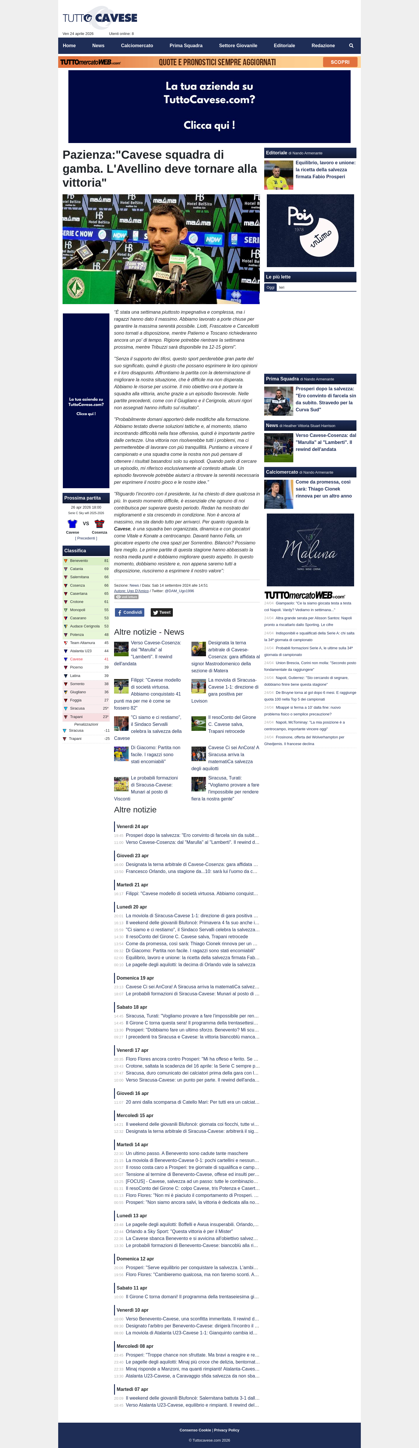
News (134, 585)
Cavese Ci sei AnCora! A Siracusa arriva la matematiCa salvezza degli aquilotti (207, 986)
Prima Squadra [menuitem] (186, 45)
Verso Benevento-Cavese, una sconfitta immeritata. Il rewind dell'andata (200, 1318)
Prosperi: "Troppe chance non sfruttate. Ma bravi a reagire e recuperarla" (201, 1354)
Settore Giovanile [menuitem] (238, 45)
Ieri (281, 287)
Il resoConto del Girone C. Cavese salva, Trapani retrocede (232, 724)
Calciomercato (282, 472)
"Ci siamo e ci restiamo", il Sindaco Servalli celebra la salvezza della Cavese (204, 929)
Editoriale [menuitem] (284, 45)
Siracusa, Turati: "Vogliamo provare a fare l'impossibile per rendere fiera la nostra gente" (217, 1015)
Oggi (270, 287)
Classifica (75, 550)
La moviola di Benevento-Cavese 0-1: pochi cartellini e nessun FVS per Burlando (209, 1160)
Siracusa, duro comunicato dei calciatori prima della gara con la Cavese (200, 1072)
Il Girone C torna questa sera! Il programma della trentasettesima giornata (202, 1022)
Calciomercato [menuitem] (137, 45)
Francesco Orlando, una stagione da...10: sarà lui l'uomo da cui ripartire (200, 871)
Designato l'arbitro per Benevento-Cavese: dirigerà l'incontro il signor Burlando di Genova (218, 1325)
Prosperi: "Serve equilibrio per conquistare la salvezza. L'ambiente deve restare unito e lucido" (223, 1267)
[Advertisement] (310, 332)
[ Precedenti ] (86, 538)
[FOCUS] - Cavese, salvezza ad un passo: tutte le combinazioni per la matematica (210, 1181)
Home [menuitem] (69, 45)
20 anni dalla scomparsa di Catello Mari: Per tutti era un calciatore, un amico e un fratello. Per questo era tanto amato (247, 1102)
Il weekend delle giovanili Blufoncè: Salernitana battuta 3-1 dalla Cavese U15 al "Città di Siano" (224, 1398)
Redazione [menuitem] (323, 45)
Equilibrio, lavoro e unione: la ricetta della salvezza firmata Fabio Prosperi (201, 957)
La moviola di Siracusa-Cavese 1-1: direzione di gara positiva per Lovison (202, 915)
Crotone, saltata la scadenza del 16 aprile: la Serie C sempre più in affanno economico (215, 1065)
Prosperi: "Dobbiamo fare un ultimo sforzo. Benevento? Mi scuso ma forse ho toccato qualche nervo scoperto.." (241, 1029)
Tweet (162, 612)
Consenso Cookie (195, 1430)
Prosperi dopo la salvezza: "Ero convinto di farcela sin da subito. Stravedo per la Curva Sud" (221, 835)
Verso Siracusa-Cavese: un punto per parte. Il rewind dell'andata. (193, 1079)
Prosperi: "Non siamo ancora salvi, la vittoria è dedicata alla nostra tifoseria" (204, 1202)
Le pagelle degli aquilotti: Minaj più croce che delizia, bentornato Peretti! (200, 1361)
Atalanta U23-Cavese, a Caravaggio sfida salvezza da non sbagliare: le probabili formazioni (220, 1375)
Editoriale (276, 152)
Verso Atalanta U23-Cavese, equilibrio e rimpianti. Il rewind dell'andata (198, 1405)
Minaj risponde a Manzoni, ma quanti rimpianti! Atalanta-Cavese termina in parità (209, 1368)
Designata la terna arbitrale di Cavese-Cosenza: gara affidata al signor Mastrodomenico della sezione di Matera (225, 656)
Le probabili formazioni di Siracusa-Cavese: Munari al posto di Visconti (198, 993)
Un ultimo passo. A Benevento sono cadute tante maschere (187, 1153)
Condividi (129, 612)
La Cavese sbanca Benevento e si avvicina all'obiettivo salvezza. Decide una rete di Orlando (221, 1238)
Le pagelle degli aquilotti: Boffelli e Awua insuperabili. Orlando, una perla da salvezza (213, 1224)
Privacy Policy (226, 1430)
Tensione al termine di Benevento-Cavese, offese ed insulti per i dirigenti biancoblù (211, 1174)
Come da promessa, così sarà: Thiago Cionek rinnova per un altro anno (200, 943)
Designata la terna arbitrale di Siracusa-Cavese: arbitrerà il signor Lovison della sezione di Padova (227, 1131)
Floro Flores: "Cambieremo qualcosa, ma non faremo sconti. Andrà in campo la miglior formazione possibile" (237, 1274)
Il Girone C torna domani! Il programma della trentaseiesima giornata (196, 1296)
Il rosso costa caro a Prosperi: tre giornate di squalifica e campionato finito (202, 1167)
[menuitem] (351, 45)
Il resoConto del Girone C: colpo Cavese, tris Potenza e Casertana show (200, 1188)
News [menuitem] (98, 45)
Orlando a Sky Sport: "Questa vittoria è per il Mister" (179, 1231)
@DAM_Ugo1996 (179, 591)
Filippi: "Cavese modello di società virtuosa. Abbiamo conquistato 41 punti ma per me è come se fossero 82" (147, 694)
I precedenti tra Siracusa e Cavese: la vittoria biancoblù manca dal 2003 (200, 1036)
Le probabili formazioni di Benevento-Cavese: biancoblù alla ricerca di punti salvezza (213, 1245)
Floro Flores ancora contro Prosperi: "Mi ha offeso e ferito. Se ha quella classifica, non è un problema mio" (235, 1059)
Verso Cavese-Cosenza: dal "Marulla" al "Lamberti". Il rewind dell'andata (200, 842)
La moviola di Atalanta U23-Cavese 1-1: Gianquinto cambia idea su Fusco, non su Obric (216, 1332)
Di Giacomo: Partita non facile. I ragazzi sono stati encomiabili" (155, 754)
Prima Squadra (282, 378)
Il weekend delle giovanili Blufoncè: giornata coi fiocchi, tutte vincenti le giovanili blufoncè (217, 1124)
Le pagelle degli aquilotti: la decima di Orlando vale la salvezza (190, 964)
